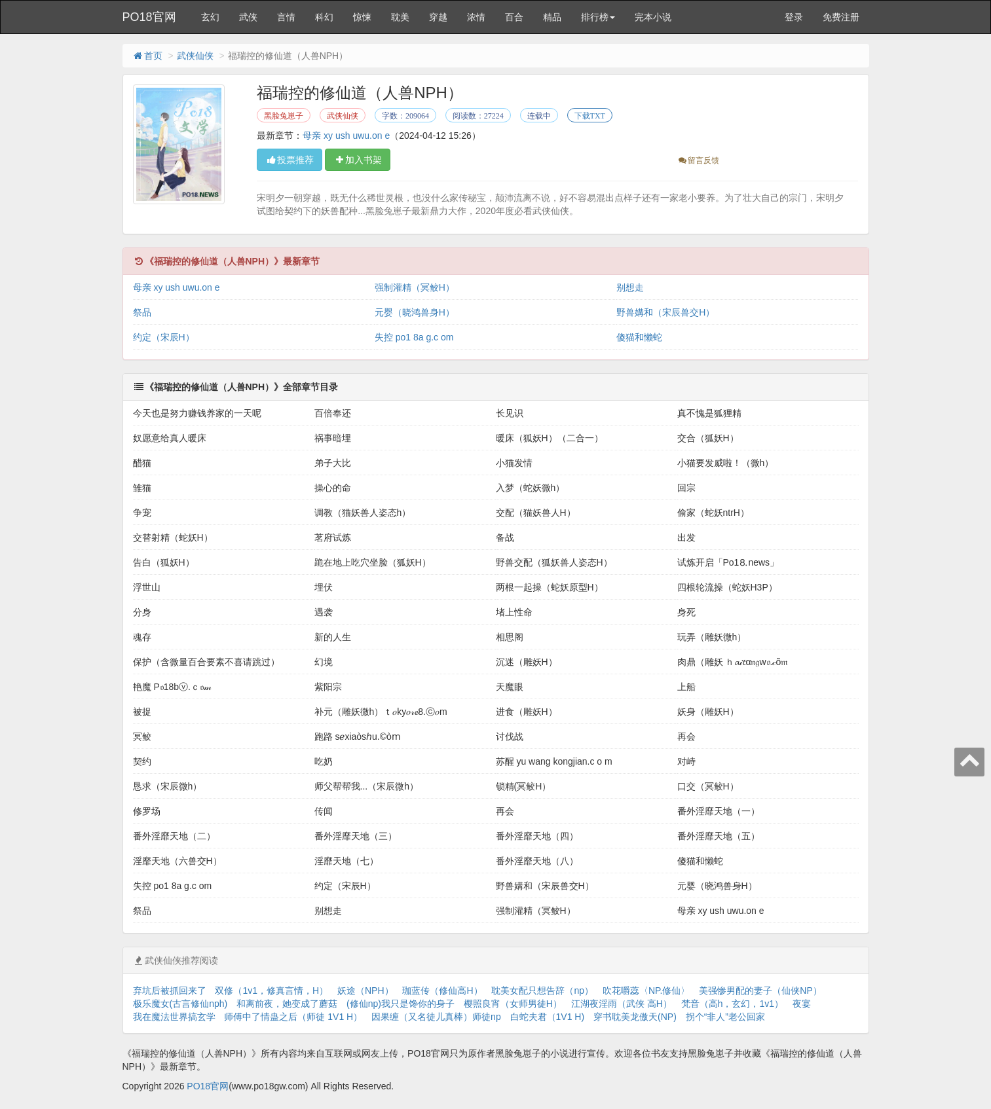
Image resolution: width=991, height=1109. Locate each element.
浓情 (476, 17)
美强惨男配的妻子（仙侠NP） (760, 990)
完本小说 (653, 17)
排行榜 (598, 17)
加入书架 (357, 160)
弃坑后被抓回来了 (169, 990)
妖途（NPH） (365, 990)
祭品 (142, 312)
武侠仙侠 (195, 55)
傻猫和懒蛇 (639, 337)
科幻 (324, 17)
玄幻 (210, 17)
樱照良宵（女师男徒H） (513, 1003)
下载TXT (589, 115)
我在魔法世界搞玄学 (174, 1016)
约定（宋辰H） (164, 337)
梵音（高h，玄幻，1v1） (732, 1003)
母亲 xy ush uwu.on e (346, 135)
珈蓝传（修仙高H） (442, 990)
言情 (286, 17)
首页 (147, 55)
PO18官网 (149, 17)
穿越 (438, 17)
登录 (794, 17)
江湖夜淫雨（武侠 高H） (621, 1003)
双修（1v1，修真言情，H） (271, 990)
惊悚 (362, 17)
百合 (514, 17)
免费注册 (841, 17)
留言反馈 (698, 160)
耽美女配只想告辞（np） (542, 990)
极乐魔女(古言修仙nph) (180, 1003)
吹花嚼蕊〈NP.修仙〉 (646, 990)
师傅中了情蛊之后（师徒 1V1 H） (293, 1016)
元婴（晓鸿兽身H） (415, 312)
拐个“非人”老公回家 (725, 1016)
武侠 (248, 17)
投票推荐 (289, 160)
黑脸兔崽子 (283, 115)
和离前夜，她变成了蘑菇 (286, 1003)
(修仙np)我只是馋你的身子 (400, 1003)
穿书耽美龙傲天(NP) (635, 1016)
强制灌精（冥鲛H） (415, 287)
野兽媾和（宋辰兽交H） (665, 312)
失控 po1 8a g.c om (414, 337)
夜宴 (802, 1003)
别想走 (630, 287)
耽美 (400, 17)
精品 (552, 17)
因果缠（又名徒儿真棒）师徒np (436, 1016)
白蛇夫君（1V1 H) (547, 1016)
